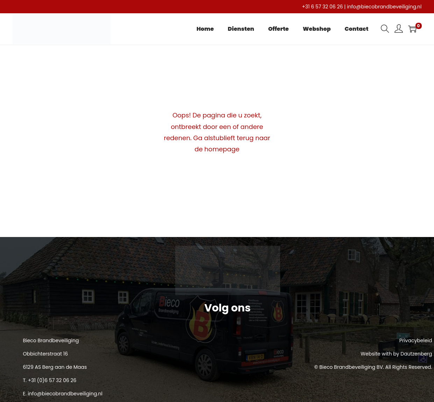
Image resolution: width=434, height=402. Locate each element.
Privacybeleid (415, 340)
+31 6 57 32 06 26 (322, 6)
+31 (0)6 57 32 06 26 (52, 380)
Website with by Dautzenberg (396, 353)
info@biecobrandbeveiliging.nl (384, 6)
